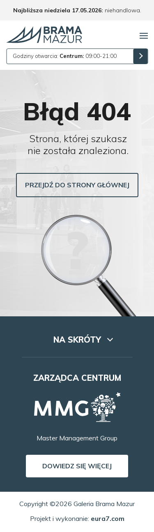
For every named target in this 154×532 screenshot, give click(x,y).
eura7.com (107, 518)
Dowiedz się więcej (77, 466)
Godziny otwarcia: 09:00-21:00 (65, 56)
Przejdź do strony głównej (77, 185)
